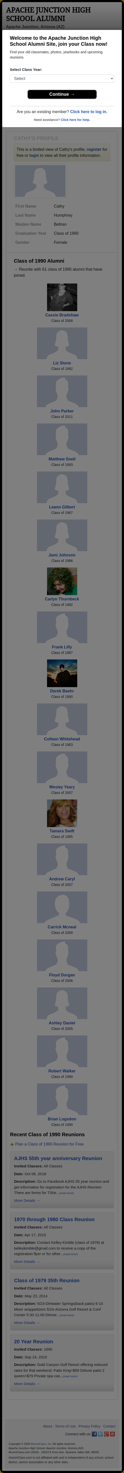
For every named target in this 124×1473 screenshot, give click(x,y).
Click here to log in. (88, 112)
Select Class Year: (26, 69)
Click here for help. (75, 120)
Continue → (62, 94)
